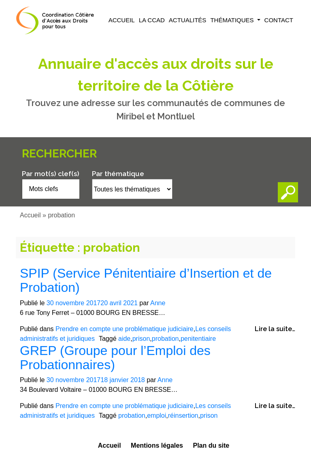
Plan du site (211, 445)
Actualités (188, 20)
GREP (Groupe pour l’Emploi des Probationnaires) (115, 357)
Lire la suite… (275, 329)
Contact (278, 20)
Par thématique (118, 174)
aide (124, 338)
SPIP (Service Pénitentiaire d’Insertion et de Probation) (146, 280)
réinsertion (183, 415)
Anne (157, 303)
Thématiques (232, 20)
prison (141, 338)
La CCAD (152, 20)
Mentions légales (157, 445)
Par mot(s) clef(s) (50, 174)
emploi (156, 415)
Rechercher (59, 153)
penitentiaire (198, 338)
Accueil (122, 20)
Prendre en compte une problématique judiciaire (124, 328)
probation (165, 338)
